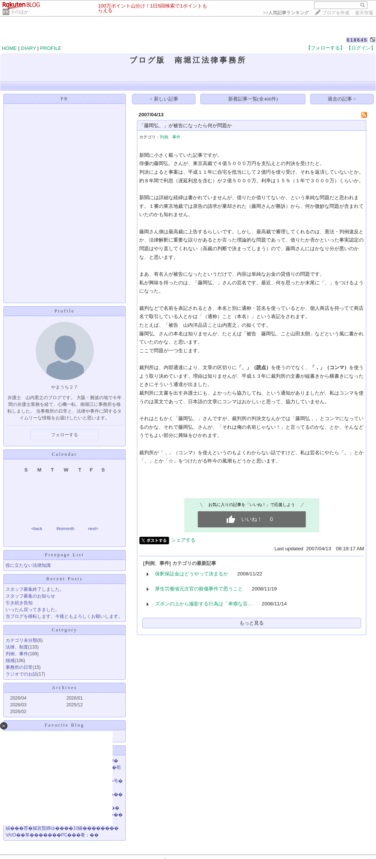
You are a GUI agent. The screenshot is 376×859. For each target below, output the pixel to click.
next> (93, 528)
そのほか (20, 12)
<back (36, 528)
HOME (9, 48)
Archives (64, 687)
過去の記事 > (342, 99)
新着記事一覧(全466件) (253, 99)
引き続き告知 (19, 602)
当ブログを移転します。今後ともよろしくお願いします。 (64, 616)
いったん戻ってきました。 (33, 609)
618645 (357, 40)
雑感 (10, 660)
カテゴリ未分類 (21, 640)
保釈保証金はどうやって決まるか (191, 574)
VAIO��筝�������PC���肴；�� (52, 835)
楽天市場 (364, 12)
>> (286, 12)
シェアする (183, 540)
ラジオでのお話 (21, 674)
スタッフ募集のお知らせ (30, 596)
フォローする (64, 434)
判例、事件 (17, 653)
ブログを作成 (335, 12)
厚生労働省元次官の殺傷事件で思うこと (199, 589)
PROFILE (51, 48)
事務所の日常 (19, 667)
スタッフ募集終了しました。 (35, 589)
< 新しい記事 (164, 99)
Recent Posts (64, 578)
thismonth (65, 528)
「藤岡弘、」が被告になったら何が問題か (185, 125)
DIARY (28, 48)
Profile (64, 311)
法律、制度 (17, 647)
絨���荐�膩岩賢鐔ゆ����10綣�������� (62, 828)
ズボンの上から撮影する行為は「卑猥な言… (204, 604)
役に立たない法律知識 (28, 565)
